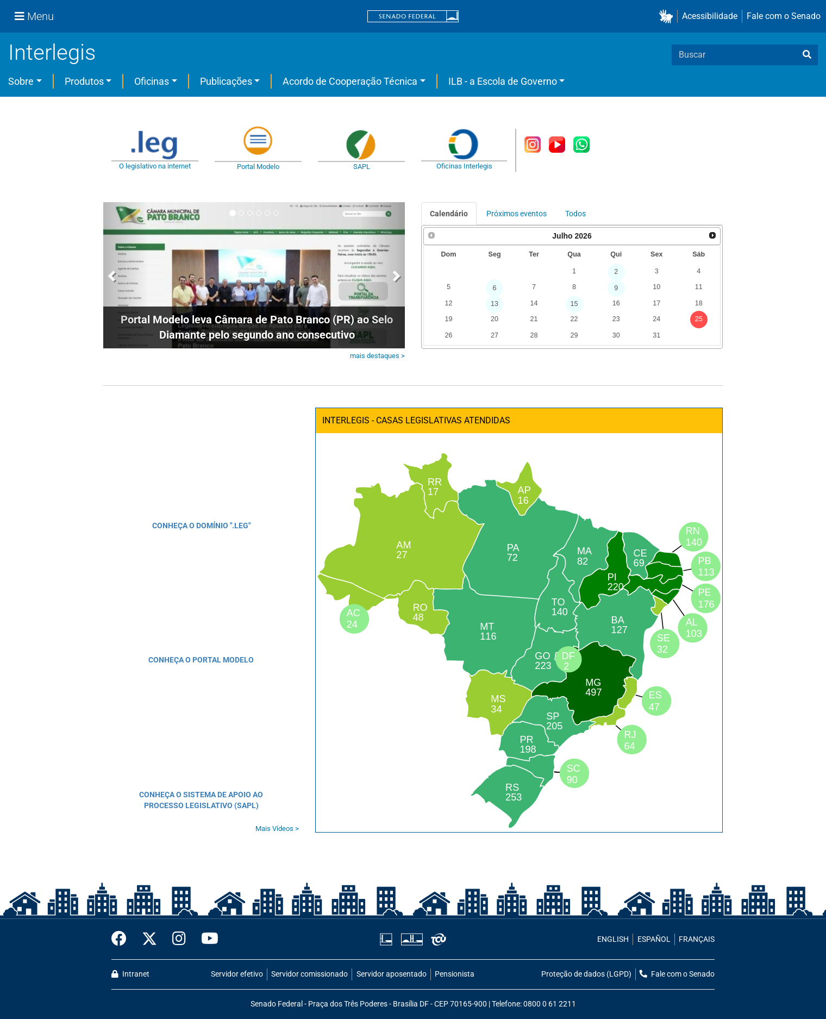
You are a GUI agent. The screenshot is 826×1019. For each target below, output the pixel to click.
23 (616, 319)
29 (574, 335)
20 (494, 319)
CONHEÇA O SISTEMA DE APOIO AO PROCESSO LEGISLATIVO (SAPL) (201, 800)
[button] (668, 16)
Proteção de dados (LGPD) (586, 974)
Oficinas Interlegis (464, 166)
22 (574, 319)
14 (533, 303)
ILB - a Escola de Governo (502, 81)
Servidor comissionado (309, 974)
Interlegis (52, 52)
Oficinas (151, 81)
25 (699, 319)
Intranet (130, 974)
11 (699, 287)
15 (574, 304)
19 (448, 319)
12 (448, 303)
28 (533, 335)
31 (656, 335)
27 (494, 335)
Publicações (226, 81)
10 (656, 287)
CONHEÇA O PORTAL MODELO (201, 659)
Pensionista (454, 974)
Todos (575, 213)
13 (494, 304)
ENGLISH (613, 939)
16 (616, 303)
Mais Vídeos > (277, 828)
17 (656, 303)
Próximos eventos (516, 213)
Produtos (84, 81)
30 (616, 335)
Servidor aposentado (391, 974)
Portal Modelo (258, 166)
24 (656, 319)
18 (699, 303)
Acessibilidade (709, 16)
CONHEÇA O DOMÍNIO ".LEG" (201, 525)
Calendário (449, 213)
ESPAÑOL (654, 939)
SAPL (361, 166)
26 (448, 335)
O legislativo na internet (155, 166)
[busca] (807, 55)
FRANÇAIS (697, 939)
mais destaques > (377, 356)
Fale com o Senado (784, 16)
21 (533, 319)
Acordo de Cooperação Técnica (350, 81)
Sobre (21, 81)
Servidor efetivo (237, 974)
